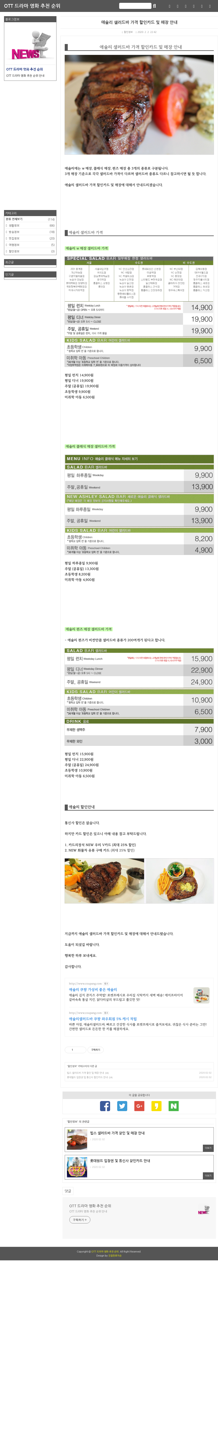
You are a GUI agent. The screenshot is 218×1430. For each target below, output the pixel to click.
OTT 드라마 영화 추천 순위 (32, 6)
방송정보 (31, 232)
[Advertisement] (139, 632)
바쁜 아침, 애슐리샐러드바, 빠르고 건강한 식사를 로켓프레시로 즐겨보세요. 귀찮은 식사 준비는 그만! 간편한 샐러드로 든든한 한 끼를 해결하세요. (138, 1196)
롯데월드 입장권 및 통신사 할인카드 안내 (87, 1247)
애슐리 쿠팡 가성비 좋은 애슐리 (93, 1159)
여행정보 (31, 245)
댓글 (68, 1360)
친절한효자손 (115, 1425)
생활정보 (31, 225)
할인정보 (127, 32)
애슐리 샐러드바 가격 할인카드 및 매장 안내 (139, 22)
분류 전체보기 (30, 219)
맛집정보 (31, 238)
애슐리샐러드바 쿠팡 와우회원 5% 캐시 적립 (103, 1188)
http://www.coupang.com (85, 1153)
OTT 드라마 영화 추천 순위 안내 (88, 1381)
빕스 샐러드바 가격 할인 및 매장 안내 (85, 1242)
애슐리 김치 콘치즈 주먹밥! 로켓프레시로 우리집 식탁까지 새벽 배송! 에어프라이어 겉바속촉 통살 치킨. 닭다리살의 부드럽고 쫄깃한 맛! (126, 1167)
